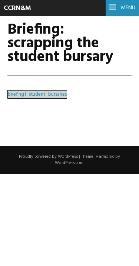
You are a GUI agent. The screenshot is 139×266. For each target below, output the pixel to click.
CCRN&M (17, 8)
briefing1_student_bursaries (37, 94)
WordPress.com (69, 163)
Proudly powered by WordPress (48, 156)
